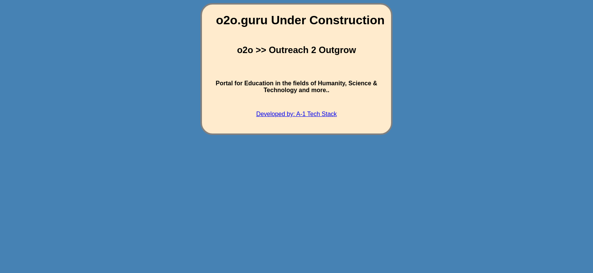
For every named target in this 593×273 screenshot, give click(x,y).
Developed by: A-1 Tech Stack (296, 114)
